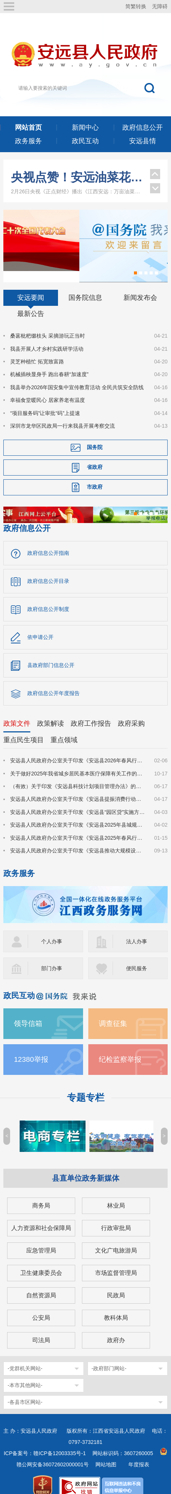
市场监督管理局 (116, 1261)
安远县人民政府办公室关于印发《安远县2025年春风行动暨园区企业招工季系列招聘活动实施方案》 (77, 826)
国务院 (95, 436)
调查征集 (113, 1012)
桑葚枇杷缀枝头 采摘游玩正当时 (47, 325)
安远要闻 (30, 286)
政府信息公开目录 (48, 570)
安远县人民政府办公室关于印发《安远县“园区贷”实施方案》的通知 (77, 800)
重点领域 (64, 728)
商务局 (41, 1194)
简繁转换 (135, 6)
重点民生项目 (23, 728)
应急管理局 (41, 1239)
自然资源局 (41, 1284)
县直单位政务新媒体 (85, 1166)
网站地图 (105, 1453)
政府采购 (131, 712)
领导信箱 (28, 1012)
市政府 (95, 476)
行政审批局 (116, 1216)
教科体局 (116, 1306)
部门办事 (51, 957)
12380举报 (31, 1048)
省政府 (95, 456)
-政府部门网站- (109, 1357)
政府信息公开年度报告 (53, 682)
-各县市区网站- (24, 1390)
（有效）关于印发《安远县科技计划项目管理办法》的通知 (77, 775)
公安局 (41, 1306)
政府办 (116, 1328)
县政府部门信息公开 (50, 654)
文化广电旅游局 (116, 1239)
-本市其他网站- (24, 1374)
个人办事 (51, 930)
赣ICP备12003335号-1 (59, 1442)
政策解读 (50, 712)
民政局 (116, 1284)
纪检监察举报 (120, 1048)
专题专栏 (85, 1086)
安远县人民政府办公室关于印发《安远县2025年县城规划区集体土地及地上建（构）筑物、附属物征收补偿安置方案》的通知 (77, 813)
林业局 (116, 1194)
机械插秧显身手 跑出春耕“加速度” (49, 363)
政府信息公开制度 (48, 598)
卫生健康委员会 (41, 1261)
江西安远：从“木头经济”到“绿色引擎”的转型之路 (77, 174)
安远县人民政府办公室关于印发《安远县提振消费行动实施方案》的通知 (77, 788)
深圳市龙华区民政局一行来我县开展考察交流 (62, 414)
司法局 (41, 1328)
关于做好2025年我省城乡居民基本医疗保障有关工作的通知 (77, 762)
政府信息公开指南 (48, 542)
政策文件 (16, 712)
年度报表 (138, 1453)
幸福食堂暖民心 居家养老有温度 (47, 388)
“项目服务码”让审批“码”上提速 (45, 402)
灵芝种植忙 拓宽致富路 (37, 350)
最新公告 (30, 302)
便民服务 (136, 957)
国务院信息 (85, 286)
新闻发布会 (140, 286)
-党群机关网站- (24, 1357)
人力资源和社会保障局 (41, 1216)
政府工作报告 (91, 712)
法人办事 (136, 930)
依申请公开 (40, 626)
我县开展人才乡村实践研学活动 (46, 337)
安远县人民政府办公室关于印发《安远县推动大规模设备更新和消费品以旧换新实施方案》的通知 (77, 839)
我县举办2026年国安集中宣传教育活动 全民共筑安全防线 (77, 376)
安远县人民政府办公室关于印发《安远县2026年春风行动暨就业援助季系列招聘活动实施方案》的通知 (77, 749)
